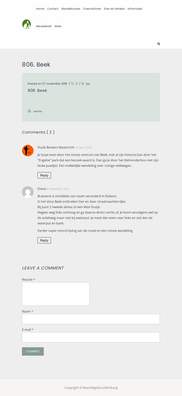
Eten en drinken (114, 9)
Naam (27, 311)
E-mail (27, 329)
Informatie (135, 9)
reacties (37, 111)
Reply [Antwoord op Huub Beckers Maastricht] (44, 175)
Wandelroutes (70, 9)
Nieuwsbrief (44, 26)
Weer (58, 26)
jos (88, 83)
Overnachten (92, 9)
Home (40, 9)
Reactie (28, 279)
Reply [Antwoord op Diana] (44, 240)
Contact (53, 9)
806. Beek (37, 90)
